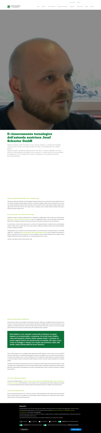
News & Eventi (80, 6)
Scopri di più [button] (24, 429)
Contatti (86, 6)
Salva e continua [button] (76, 429)
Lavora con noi (72, 2)
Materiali (72, 6)
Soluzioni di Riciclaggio (62, 6)
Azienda (44, 6)
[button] (89, 2)
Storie (38, 6)
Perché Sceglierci (51, 6)
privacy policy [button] (67, 408)
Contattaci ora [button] (81, 376)
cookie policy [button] (38, 412)
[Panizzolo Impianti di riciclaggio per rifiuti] (13, 6)
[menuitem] (72, 1)
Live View (92, 6)
